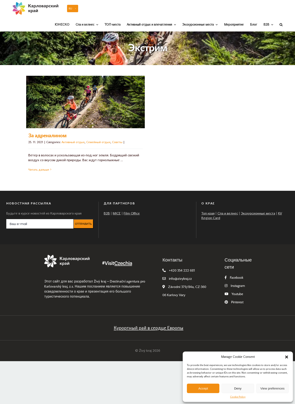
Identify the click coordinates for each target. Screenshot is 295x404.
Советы (117, 142)
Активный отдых (73, 142)
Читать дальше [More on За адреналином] (38, 169)
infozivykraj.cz (180, 279)
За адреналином (47, 136)
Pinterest (237, 302)
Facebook (236, 278)
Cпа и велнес (227, 213)
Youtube (237, 294)
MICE (117, 213)
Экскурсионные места (258, 213)
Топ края (208, 213)
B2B (107, 213)
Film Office (132, 213)
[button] (287, 357)
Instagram (238, 286)
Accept (203, 388)
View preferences (272, 388)
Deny (237, 388)
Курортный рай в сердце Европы (148, 328)
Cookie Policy (238, 396)
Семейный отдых (98, 142)
